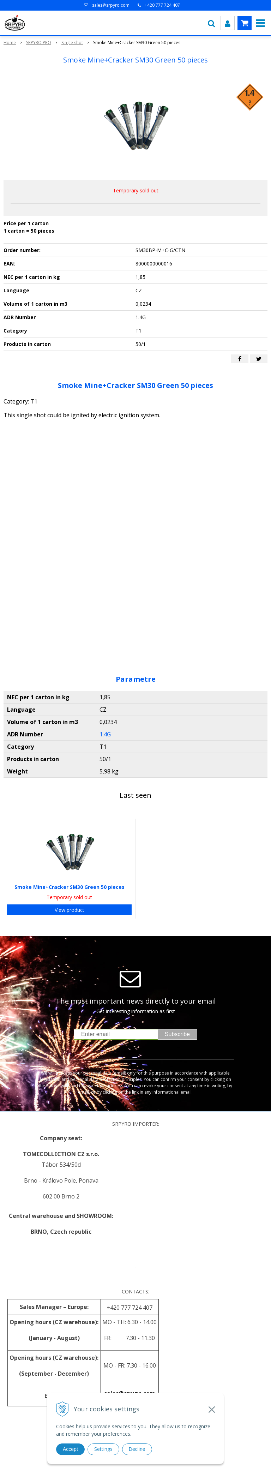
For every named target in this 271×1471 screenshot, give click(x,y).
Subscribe (177, 1034)
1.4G (105, 734)
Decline (137, 1449)
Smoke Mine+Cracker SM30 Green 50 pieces (69, 887)
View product (69, 910)
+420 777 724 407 (162, 5)
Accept (70, 1449)
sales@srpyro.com (111, 5)
